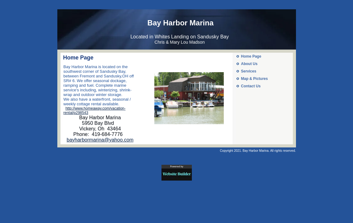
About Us (249, 64)
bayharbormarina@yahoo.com (100, 139)
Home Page (251, 56)
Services (248, 71)
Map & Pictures (254, 79)
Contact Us (251, 86)
